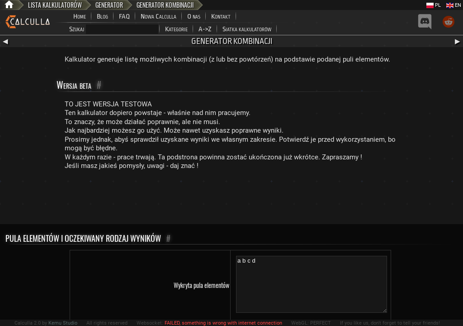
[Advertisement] (231, 199)
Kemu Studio (62, 323)
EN (453, 5)
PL (433, 5)
